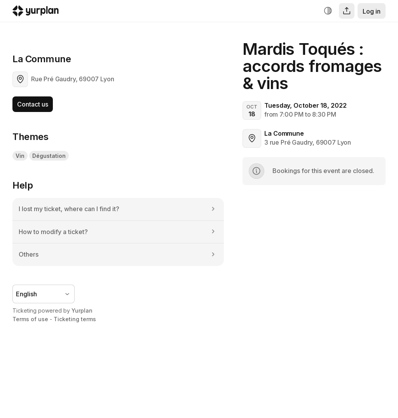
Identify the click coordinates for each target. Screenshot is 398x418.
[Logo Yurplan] (35, 12)
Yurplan (82, 310)
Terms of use (30, 319)
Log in (372, 11)
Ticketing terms (75, 319)
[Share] (346, 11)
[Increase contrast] (328, 11)
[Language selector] (43, 294)
